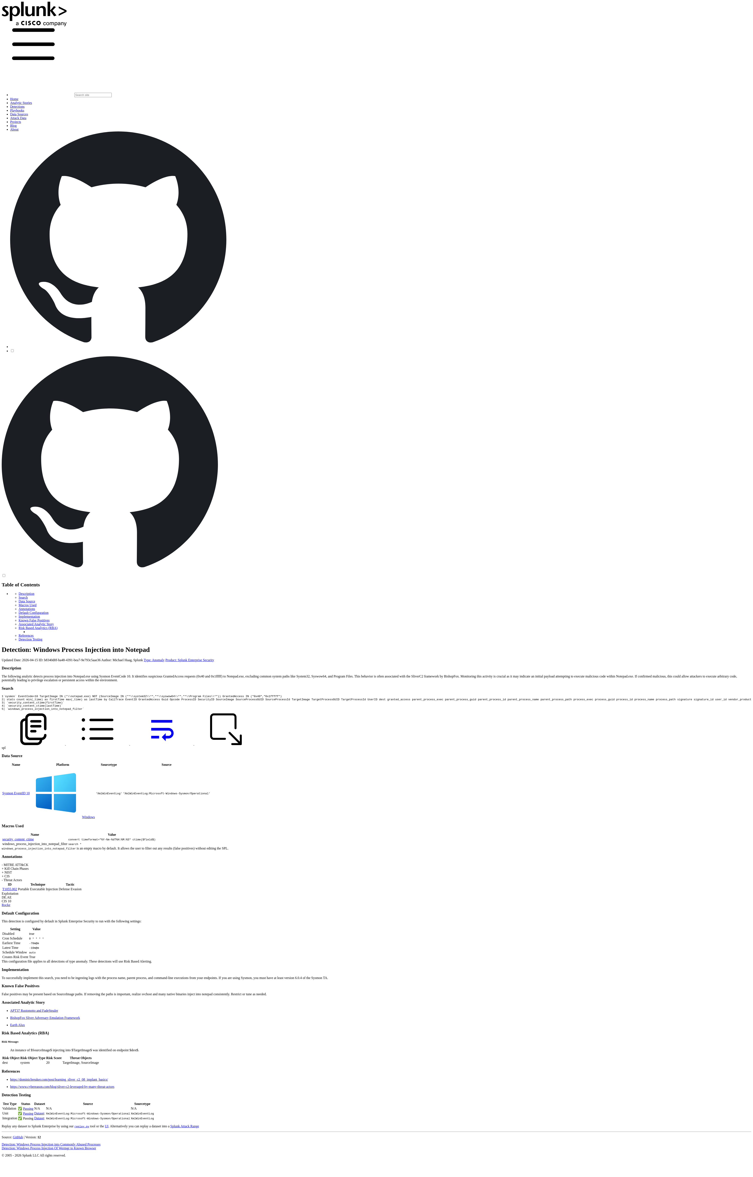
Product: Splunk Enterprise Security (189, 660)
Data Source (27, 601)
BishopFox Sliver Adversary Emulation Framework (45, 1021)
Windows (88, 820)
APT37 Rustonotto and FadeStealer (34, 1014)
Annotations (27, 609)
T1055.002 (9, 892)
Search (23, 597)
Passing (28, 1112)
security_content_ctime (18, 842)
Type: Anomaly (154, 660)
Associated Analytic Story (36, 624)
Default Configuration (34, 612)
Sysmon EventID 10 (16, 796)
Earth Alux (17, 1028)
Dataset (39, 1116)
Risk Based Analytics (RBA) (38, 628)
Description (26, 593)
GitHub (18, 1140)
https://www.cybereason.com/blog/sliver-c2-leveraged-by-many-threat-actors (62, 1090)
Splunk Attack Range (184, 1129)
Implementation (29, 616)
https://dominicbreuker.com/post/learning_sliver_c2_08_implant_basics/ (59, 1082)
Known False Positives (34, 620)
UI (106, 1129)
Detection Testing (30, 639)
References (26, 635)
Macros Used (28, 605)
